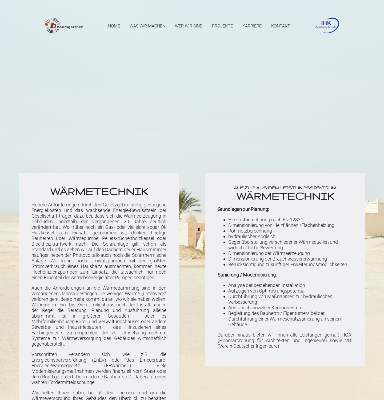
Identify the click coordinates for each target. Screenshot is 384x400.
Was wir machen (147, 26)
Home (114, 26)
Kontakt (280, 26)
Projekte (222, 26)
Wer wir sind (188, 26)
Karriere (252, 26)
